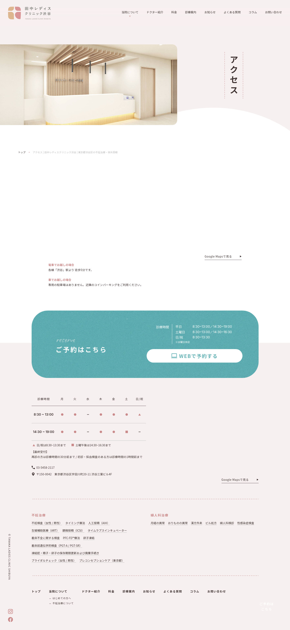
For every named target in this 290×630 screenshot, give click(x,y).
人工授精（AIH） (99, 523)
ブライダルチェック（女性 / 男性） (54, 560)
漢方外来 (196, 523)
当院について (130, 13)
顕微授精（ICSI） (73, 530)
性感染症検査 (245, 523)
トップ (22, 152)
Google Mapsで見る (218, 256)
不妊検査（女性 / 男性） (47, 523)
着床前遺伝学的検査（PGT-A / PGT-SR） (57, 545)
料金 (174, 12)
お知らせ (210, 12)
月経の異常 (158, 523)
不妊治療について (63, 603)
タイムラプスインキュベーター (107, 530)
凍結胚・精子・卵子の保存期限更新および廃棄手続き (65, 553)
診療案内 (190, 12)
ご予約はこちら (266, 606)
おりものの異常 (178, 523)
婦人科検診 (227, 523)
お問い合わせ (273, 12)
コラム (253, 12)
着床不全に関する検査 (46, 538)
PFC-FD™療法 (71, 538)
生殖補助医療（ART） (45, 530)
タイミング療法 (75, 523)
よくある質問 (232, 12)
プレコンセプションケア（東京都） (101, 560)
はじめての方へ (62, 598)
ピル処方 (211, 523)
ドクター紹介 (154, 12)
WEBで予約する (198, 355)
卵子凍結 (88, 538)
